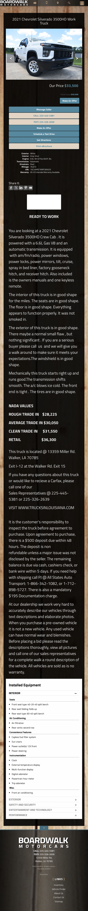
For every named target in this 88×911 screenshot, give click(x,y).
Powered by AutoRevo (44, 869)
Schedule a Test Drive (44, 134)
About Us (58, 893)
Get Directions (44, 140)
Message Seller (44, 109)
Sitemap (59, 901)
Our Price (56, 85)
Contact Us (58, 897)
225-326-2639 (47, 854)
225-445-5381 (47, 851)
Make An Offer (69, 100)
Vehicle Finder (59, 889)
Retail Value (65, 94)
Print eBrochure (44, 146)
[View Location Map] (57, 3)
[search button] (69, 2)
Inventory (58, 885)
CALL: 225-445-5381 (43, 115)
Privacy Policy (44, 874)
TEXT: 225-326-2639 (44, 122)
